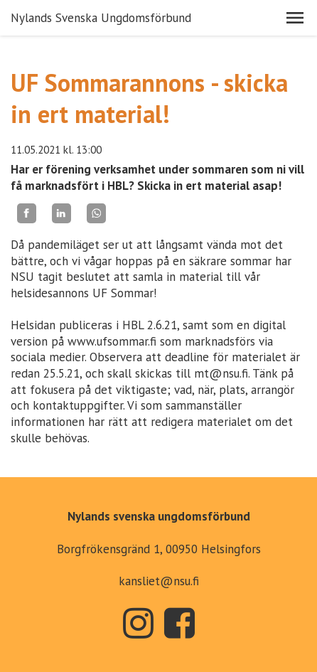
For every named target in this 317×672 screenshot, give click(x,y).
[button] (295, 17)
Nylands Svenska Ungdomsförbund (101, 18)
